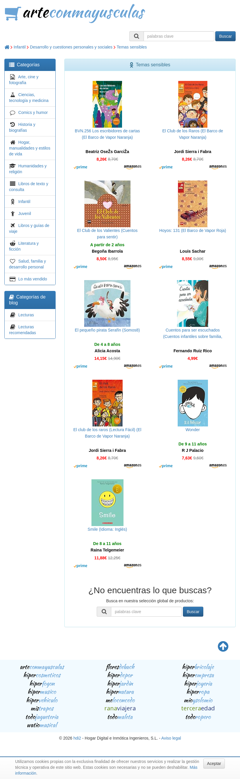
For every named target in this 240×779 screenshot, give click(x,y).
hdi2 (77, 738)
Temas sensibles (132, 47)
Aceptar (214, 763)
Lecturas (26, 315)
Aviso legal (171, 738)
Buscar (225, 36)
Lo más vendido (32, 279)
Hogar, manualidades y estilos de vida (29, 148)
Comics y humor (33, 112)
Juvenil (24, 213)
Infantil (20, 47)
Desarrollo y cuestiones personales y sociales (71, 47)
